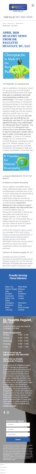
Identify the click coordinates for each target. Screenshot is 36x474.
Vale (7, 291)
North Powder (23, 307)
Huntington (9, 303)
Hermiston (22, 303)
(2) (4, 203)
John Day (8, 310)
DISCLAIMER (6, 454)
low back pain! (11, 90)
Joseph (21, 298)
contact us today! (9, 406)
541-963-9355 (23, 17)
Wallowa (21, 289)
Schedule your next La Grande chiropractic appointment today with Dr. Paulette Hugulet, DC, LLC (18, 259)
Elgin (20, 305)
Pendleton (22, 294)
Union (20, 291)
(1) (13, 136)
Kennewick (9, 296)
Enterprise (9, 305)
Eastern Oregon (11, 289)
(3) (23, 210)
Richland (8, 294)
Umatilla (21, 310)
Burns (7, 307)
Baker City (9, 287)
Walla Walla (22, 287)
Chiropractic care (9, 146)
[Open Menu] (32, 5)
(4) (17, 217)
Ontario (21, 296)
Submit (18, 439)
